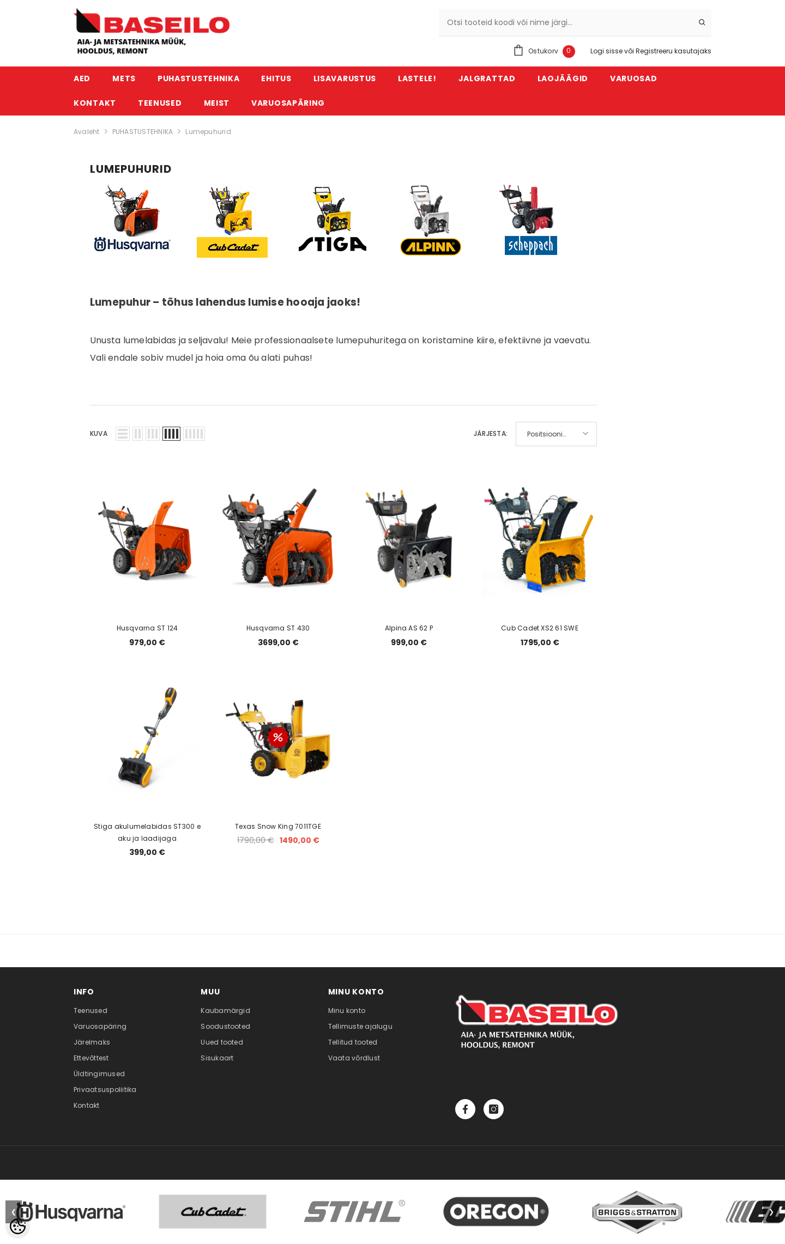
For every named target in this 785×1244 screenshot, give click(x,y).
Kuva (98, 433)
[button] (123, 434)
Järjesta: (491, 433)
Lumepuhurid (208, 131)
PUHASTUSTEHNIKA (142, 131)
